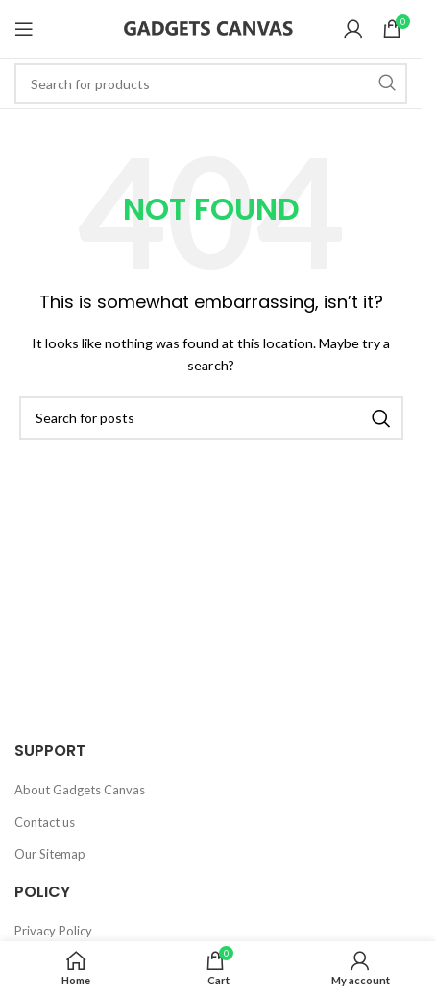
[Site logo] (211, 27)
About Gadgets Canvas (79, 789)
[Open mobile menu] (24, 29)
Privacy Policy (53, 930)
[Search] (210, 83)
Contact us (44, 822)
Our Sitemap (49, 854)
